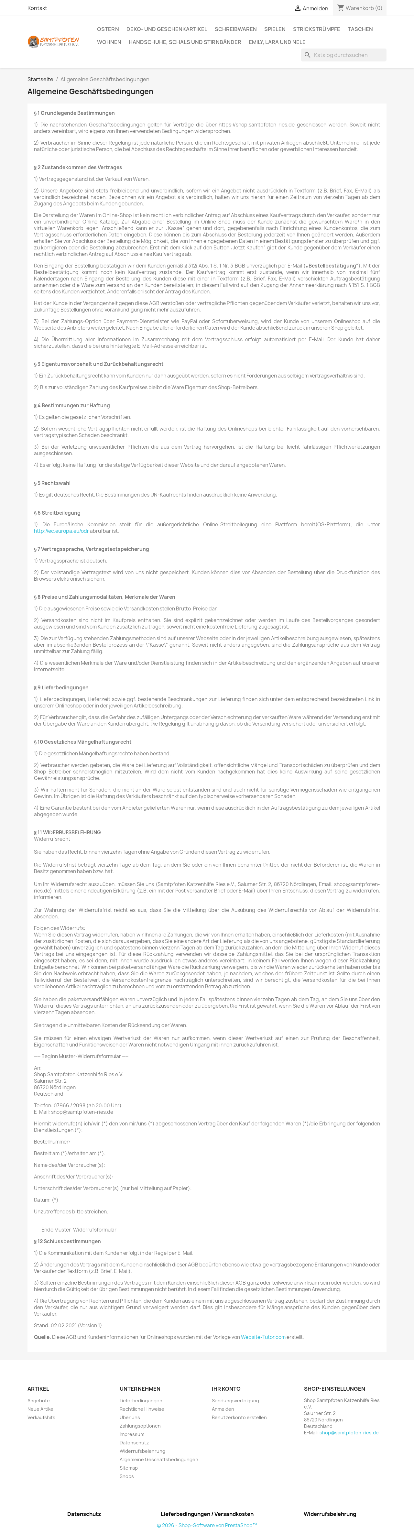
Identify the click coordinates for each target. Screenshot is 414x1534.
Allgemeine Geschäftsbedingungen (159, 1459)
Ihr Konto (226, 1388)
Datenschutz (134, 1443)
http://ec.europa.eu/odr (61, 531)
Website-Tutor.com (263, 1337)
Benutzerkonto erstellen (239, 1417)
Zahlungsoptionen (140, 1426)
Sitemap (129, 1468)
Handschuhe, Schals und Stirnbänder (185, 42)
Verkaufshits (41, 1417)
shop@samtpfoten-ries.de (349, 1433)
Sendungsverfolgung (235, 1400)
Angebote (38, 1400)
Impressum (132, 1434)
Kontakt (37, 8)
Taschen (360, 29)
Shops (127, 1476)
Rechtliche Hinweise (142, 1409)
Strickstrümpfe (316, 29)
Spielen (275, 29)
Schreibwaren (236, 29)
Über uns (130, 1417)
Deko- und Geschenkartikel (166, 29)
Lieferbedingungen (141, 1400)
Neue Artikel (40, 1409)
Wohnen (109, 42)
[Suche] (344, 55)
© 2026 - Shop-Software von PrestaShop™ (207, 1525)
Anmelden (223, 1409)
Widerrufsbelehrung (142, 1451)
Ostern (108, 29)
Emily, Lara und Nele (277, 42)
